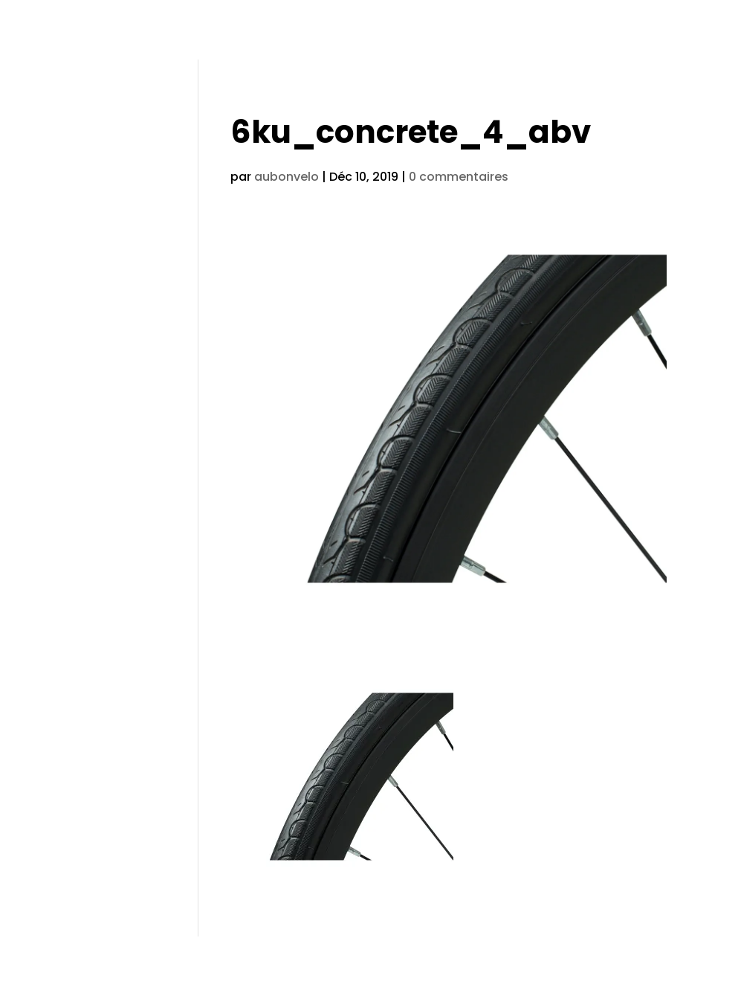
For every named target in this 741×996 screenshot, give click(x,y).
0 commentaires (458, 176)
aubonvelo (286, 176)
